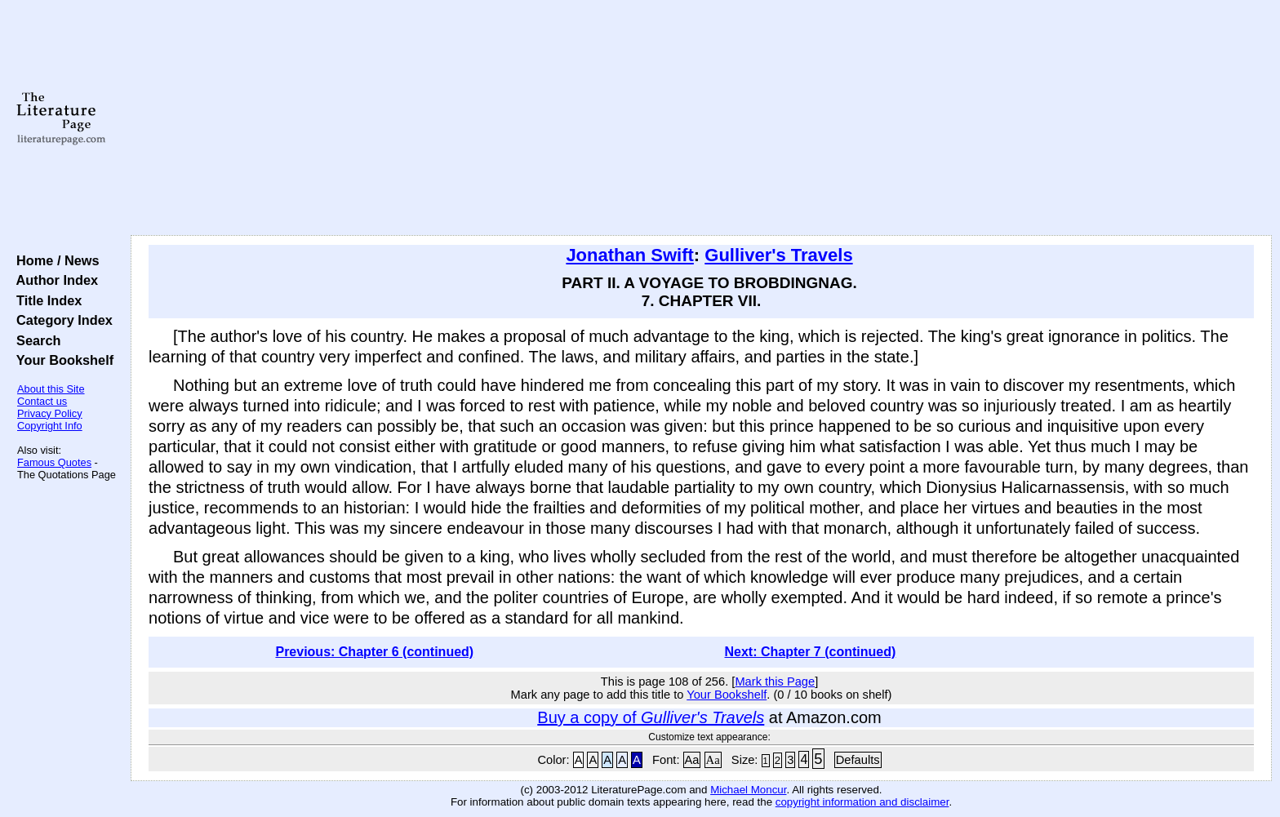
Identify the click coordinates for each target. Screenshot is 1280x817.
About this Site (51, 389)
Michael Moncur (748, 790)
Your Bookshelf (61, 360)
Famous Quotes (54, 462)
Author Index (53, 280)
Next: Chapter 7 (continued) (810, 652)
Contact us (42, 401)
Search (34, 340)
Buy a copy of (650, 717)
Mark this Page (775, 681)
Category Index (61, 320)
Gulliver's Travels (778, 255)
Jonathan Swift (629, 255)
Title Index (45, 300)
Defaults (858, 759)
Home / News (54, 260)
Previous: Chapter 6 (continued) (374, 652)
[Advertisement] (701, 118)
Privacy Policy (49, 413)
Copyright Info (49, 426)
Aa (692, 759)
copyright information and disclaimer (862, 802)
